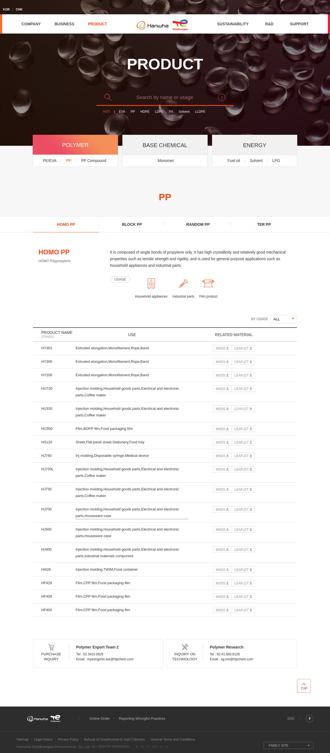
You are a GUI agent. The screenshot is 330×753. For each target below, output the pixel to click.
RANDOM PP (198, 224)
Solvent (183, 112)
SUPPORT (299, 24)
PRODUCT (97, 24)
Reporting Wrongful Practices (142, 718)
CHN (19, 9)
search (221, 97)
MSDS (221, 348)
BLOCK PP (132, 224)
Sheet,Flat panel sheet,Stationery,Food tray (110, 442)
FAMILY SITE (278, 745)
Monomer (166, 160)
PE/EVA (50, 160)
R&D (269, 24)
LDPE (159, 112)
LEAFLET (241, 348)
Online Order (99, 718)
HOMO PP (66, 224)
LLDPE (200, 112)
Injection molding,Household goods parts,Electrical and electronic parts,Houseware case (127, 512)
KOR (6, 9)
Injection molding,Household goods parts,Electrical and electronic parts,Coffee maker (127, 391)
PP (133, 112)
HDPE (144, 112)
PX (171, 112)
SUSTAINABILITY (233, 24)
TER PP (264, 224)
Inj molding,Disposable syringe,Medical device (112, 456)
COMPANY (31, 24)
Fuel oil (234, 160)
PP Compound (93, 160)
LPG (276, 160)
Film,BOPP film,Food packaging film (104, 429)
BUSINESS (64, 24)
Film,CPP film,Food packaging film (103, 583)
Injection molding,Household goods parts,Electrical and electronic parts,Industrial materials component (127, 552)
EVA (122, 112)
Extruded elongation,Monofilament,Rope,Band (112, 348)
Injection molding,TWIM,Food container (107, 569)
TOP (304, 686)
